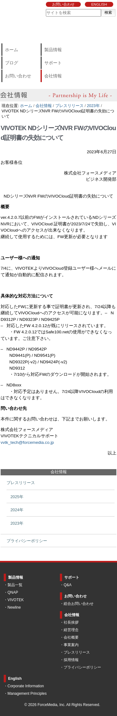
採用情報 (71, 660)
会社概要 (71, 637)
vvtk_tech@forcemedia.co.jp (27, 442)
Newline (14, 607)
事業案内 (71, 645)
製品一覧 (14, 585)
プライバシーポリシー (82, 667)
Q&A (67, 585)
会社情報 (53, 75)
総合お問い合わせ (79, 603)
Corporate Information (25, 686)
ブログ (11, 62)
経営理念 (71, 630)
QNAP (12, 592)
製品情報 (53, 49)
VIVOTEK (15, 600)
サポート (53, 62)
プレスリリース (69, 105)
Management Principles (26, 693)
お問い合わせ (63, 4)
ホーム (11, 49)
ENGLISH (99, 4)
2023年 (93, 105)
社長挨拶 (71, 622)
